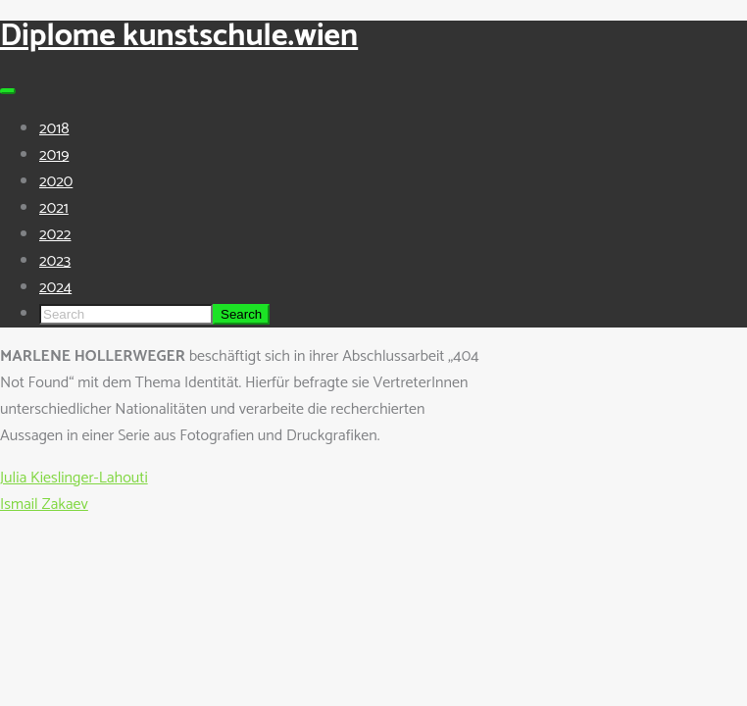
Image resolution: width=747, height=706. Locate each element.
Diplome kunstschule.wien (179, 36)
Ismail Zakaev (44, 504)
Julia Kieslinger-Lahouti (74, 478)
